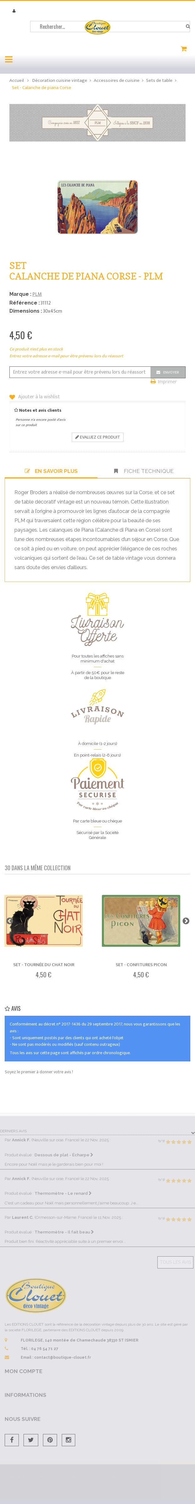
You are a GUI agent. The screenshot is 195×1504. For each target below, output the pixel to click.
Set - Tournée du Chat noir (43, 965)
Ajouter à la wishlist (38, 397)
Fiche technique (144, 471)
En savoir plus (51, 471)
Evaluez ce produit (97, 437)
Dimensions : (25, 311)
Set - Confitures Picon (141, 965)
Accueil (16, 80)
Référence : (24, 303)
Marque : (20, 294)
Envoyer (171, 372)
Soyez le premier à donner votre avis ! (39, 1071)
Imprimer (167, 382)
